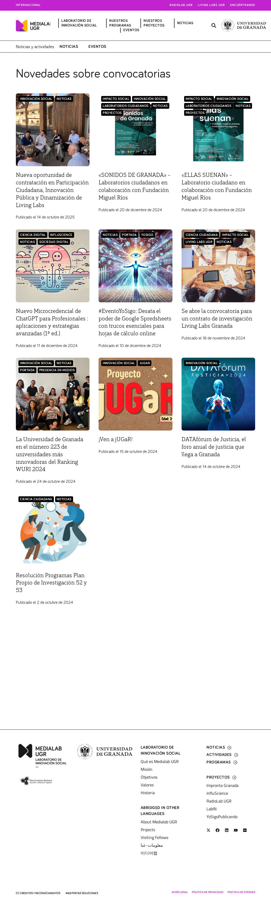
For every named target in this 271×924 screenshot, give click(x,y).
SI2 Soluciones (87, 893)
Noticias (69, 46)
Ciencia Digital (33, 242)
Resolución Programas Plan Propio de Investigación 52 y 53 (52, 597)
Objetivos (149, 777)
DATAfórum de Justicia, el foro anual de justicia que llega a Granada (216, 461)
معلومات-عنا (152, 845)
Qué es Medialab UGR (160, 761)
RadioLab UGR (219, 801)
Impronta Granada (222, 785)
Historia (148, 792)
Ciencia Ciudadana (202, 242)
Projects (148, 829)
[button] (214, 25)
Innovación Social (36, 98)
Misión (146, 769)
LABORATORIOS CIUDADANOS (126, 105)
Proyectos (112, 112)
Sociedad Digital (53, 249)
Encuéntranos (242, 5)
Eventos (97, 46)
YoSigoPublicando (222, 816)
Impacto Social (116, 98)
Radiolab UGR (181, 5)
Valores (147, 784)
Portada (129, 242)
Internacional (28, 5)
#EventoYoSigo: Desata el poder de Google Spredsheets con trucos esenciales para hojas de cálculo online (131, 333)
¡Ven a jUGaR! (117, 454)
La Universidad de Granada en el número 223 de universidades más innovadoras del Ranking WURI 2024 (52, 469)
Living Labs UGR (211, 5)
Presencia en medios (57, 385)
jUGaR (144, 378)
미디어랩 (149, 853)
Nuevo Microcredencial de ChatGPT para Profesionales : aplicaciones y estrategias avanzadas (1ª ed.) (52, 333)
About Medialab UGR (159, 821)
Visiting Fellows (154, 837)
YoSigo (147, 242)
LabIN (212, 808)
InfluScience (61, 242)
